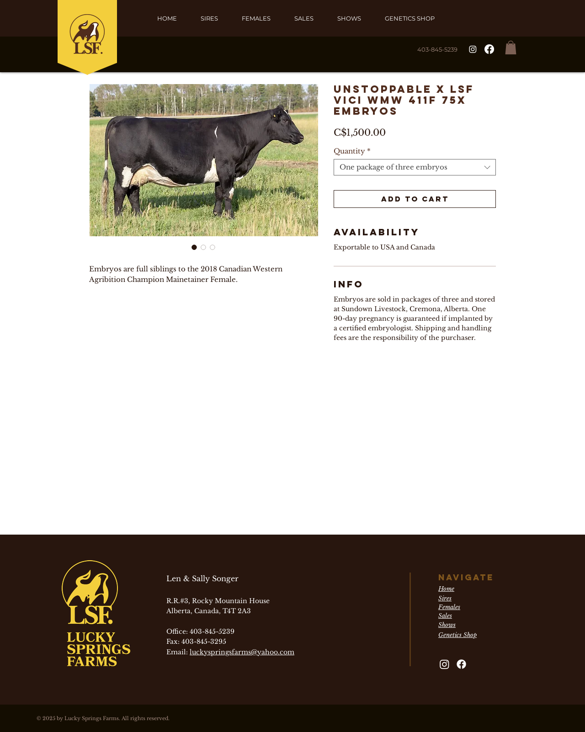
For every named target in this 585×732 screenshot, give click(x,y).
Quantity (352, 151)
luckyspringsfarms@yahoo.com (242, 652)
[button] (510, 47)
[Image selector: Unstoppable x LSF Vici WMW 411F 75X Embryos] (194, 247)
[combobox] (415, 167)
